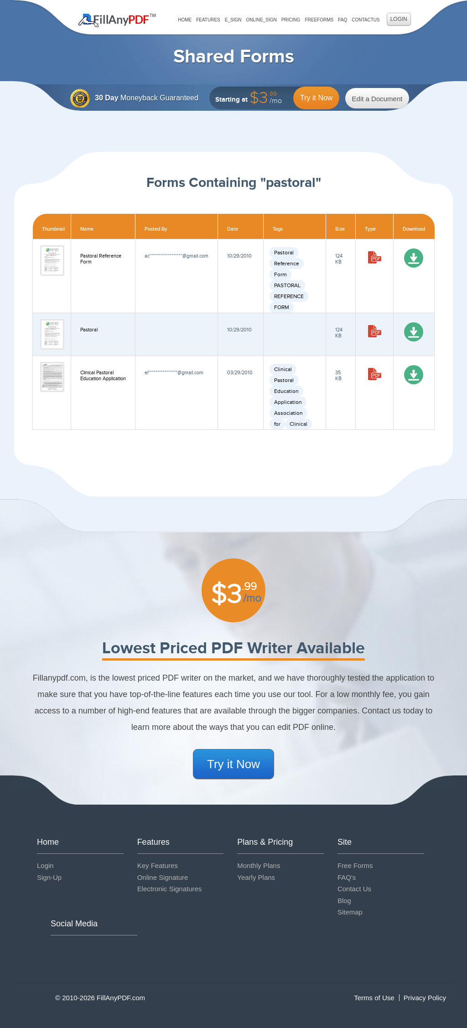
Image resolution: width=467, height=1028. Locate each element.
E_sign (233, 19)
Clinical (283, 369)
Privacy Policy (425, 998)
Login (398, 19)
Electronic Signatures (169, 889)
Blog (344, 900)
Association (288, 413)
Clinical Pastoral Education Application (103, 376)
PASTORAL (287, 285)
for (277, 424)
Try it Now (316, 98)
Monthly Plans (258, 865)
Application (288, 402)
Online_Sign (261, 19)
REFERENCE (289, 296)
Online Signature (162, 877)
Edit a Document (377, 99)
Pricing (291, 19)
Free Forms (355, 865)
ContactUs (365, 19)
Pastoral (284, 252)
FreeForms (319, 19)
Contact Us (354, 889)
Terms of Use (374, 998)
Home (185, 19)
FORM (281, 307)
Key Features (157, 865)
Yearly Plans (256, 877)
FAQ (342, 19)
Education (286, 391)
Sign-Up (49, 877)
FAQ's (346, 877)
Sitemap (350, 912)
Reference (286, 263)
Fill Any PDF (117, 20)
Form (280, 274)
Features (208, 19)
